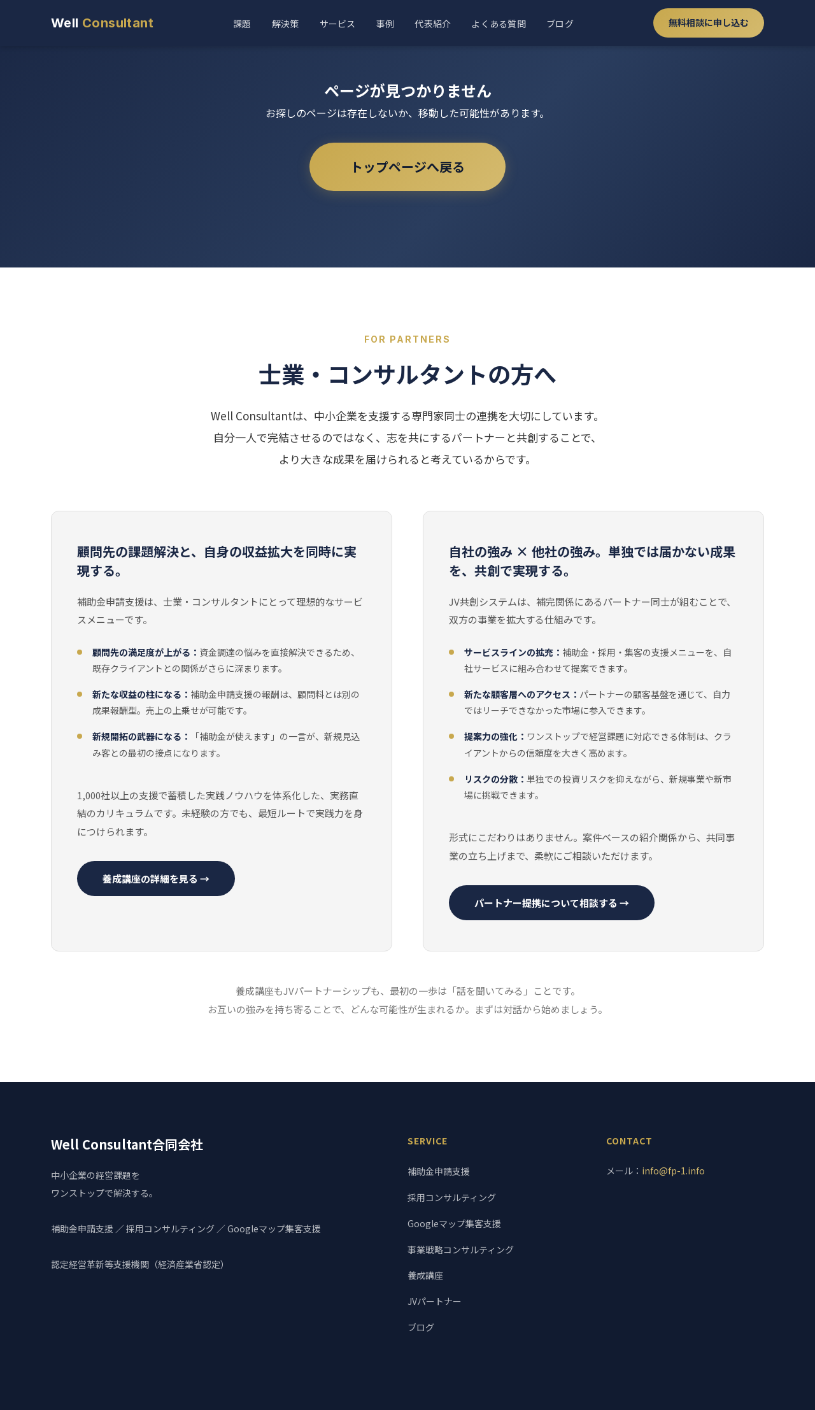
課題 (242, 23)
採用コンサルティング (452, 1197)
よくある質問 (498, 23)
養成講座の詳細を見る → (156, 878)
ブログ (560, 23)
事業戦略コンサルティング (461, 1249)
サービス (338, 23)
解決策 (285, 23)
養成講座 (425, 1275)
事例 (385, 23)
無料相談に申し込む (709, 22)
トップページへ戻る (407, 166)
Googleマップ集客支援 (454, 1223)
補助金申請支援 (439, 1171)
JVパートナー (435, 1301)
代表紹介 (433, 23)
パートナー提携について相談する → (551, 902)
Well (102, 23)
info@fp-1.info (673, 1170)
